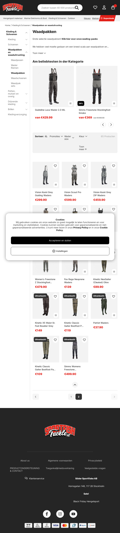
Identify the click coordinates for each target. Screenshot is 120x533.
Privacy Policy (80, 227)
